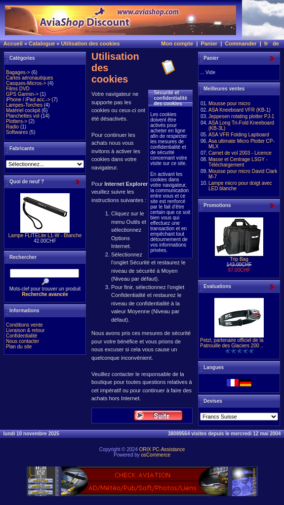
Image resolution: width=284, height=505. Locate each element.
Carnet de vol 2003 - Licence (240, 153)
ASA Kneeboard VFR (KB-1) (239, 110)
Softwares (17, 132)
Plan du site (19, 346)
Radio (12, 126)
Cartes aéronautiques (29, 78)
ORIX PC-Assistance (162, 449)
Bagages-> (18, 72)
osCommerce (155, 455)
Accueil (13, 43)
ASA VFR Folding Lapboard (238, 134)
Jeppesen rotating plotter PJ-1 (241, 116)
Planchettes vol (23, 116)
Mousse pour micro (229, 103)
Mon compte (177, 43)
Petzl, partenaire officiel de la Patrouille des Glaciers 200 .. (231, 342)
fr (266, 43)
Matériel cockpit (23, 110)
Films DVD (18, 88)
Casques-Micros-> (26, 83)
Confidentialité (21, 335)
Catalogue (42, 43)
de (276, 43)
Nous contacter (22, 341)
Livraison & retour (25, 330)
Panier (209, 43)
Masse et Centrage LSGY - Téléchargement (238, 162)
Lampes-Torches (24, 105)
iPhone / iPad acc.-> (28, 99)
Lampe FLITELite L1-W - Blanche (44, 235)
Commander (240, 43)
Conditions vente (24, 325)
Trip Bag (239, 259)
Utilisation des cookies (90, 43)
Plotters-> (16, 121)
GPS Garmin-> (22, 94)
